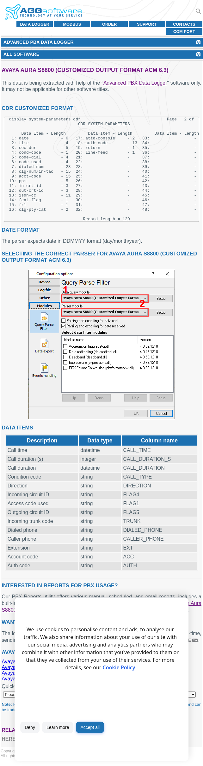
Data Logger (34, 24)
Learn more (57, 727)
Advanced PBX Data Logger (135, 83)
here (8, 745)
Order (109, 24)
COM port (184, 31)
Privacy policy (74, 762)
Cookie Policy (119, 667)
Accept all (90, 727)
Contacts (184, 24)
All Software (21, 54)
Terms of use (46, 762)
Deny (30, 727)
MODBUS (72, 24)
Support (147, 24)
